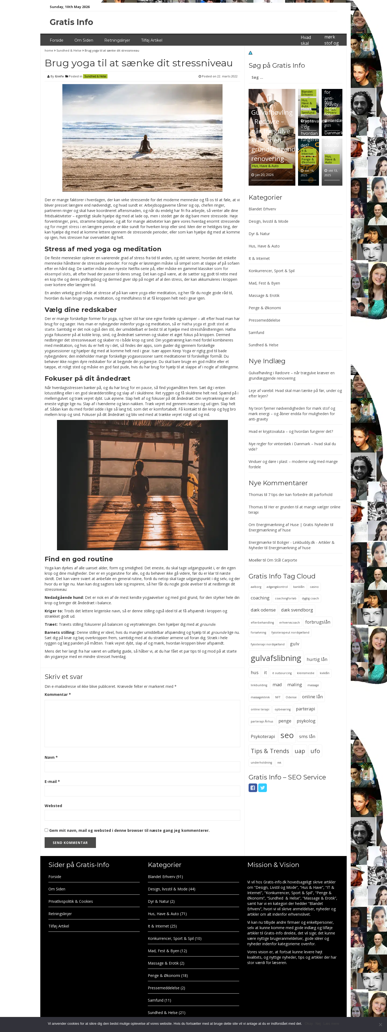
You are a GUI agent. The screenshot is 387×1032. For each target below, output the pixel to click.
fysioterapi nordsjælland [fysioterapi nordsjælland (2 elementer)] (268, 644)
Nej (318, 1024)
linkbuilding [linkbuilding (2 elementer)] (259, 685)
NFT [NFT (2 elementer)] (277, 697)
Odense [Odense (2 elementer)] (291, 697)
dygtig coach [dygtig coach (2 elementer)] (310, 598)
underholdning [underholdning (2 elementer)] (261, 762)
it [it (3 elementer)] (265, 672)
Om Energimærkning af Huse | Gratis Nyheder (289, 524)
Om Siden (83, 40)
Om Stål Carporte (282, 560)
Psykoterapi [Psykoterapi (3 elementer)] (263, 736)
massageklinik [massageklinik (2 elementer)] (260, 697)
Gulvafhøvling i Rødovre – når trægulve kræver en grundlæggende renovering (275, 135)
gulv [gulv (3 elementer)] (294, 644)
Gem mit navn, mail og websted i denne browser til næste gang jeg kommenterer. (129, 830)
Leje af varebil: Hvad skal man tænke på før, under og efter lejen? (308, 55)
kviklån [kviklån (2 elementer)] (324, 673)
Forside (56, 40)
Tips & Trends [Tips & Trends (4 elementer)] (270, 751)
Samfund (256, 332)
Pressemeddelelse (264, 320)
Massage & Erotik (264, 295)
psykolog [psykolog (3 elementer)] (306, 721)
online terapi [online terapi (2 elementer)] (260, 709)
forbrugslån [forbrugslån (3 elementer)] (317, 622)
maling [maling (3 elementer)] (294, 684)
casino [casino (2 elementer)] (314, 587)
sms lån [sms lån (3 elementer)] (307, 736)
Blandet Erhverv (307, 92)
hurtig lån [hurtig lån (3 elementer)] (317, 659)
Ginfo (59, 76)
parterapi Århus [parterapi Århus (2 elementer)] (262, 721)
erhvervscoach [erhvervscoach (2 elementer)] (289, 622)
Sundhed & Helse (68, 50)
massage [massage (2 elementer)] (313, 685)
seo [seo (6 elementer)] (287, 735)
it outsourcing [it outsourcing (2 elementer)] (282, 673)
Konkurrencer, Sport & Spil (272, 270)
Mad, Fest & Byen (264, 283)
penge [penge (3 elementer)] (284, 721)
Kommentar (58, 694)
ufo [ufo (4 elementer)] (315, 751)
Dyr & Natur (259, 233)
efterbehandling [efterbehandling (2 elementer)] (262, 622)
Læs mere (331, 1024)
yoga (143, 292)
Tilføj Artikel (151, 40)
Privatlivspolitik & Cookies (70, 901)
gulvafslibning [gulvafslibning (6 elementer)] (276, 658)
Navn (51, 757)
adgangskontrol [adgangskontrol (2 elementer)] (277, 587)
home (49, 50)
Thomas (256, 494)
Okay (309, 1024)
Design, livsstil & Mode (268, 221)
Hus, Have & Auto (265, 166)
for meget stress (64, 226)
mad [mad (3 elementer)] (277, 684)
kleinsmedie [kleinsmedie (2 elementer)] (305, 673)
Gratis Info (71, 22)
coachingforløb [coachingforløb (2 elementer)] (285, 598)
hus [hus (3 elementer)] (255, 672)
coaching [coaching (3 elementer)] (260, 598)
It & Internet (307, 152)
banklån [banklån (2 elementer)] (298, 587)
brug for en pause (136, 387)
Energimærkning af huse (270, 530)
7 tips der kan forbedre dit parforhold (300, 494)
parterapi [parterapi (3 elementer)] (305, 709)
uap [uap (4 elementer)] (300, 751)
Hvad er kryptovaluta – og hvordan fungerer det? (291, 431)
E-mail (52, 781)
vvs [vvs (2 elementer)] (279, 762)
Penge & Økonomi (308, 160)
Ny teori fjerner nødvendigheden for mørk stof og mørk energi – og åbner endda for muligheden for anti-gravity (292, 414)
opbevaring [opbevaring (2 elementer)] (283, 709)
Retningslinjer (117, 40)
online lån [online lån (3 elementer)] (312, 696)
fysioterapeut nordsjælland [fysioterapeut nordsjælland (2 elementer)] (290, 632)
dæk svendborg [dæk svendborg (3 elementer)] (297, 610)
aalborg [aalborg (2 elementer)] (256, 587)
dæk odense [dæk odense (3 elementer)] (263, 610)
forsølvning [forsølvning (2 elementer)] (258, 632)
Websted (53, 805)
